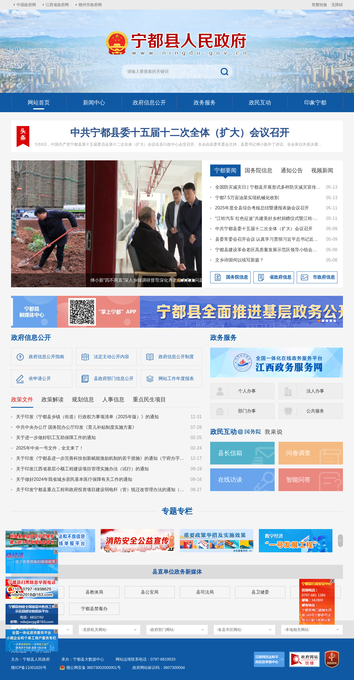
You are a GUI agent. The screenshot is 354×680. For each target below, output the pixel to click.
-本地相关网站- (297, 629)
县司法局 (205, 592)
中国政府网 (26, 4)
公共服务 (315, 411)
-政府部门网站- (162, 629)
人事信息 (113, 399)
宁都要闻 (225, 170)
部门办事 (247, 411)
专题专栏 (177, 511)
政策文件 (22, 399)
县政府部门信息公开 (114, 378)
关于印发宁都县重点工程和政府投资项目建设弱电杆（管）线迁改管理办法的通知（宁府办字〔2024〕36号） (100, 489)
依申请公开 (40, 378)
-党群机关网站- (94, 629)
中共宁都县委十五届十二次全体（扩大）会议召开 (179, 132)
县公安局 (149, 592)
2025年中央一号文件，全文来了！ (50, 448)
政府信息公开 (31, 337)
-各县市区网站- (229, 629)
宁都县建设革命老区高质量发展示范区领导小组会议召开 (268, 249)
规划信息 (83, 399)
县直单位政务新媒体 (177, 572)
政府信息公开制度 (176, 356)
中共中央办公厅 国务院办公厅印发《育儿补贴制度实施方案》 (76, 427)
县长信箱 (230, 453)
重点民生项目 (149, 399)
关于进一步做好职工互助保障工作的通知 (56, 437)
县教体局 (94, 592)
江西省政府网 (57, 4)
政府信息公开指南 (46, 356)
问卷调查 (298, 453)
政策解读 (52, 399)
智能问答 (298, 479)
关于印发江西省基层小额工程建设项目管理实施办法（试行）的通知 (82, 468)
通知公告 (292, 170)
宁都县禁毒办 (94, 608)
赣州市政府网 (90, 4)
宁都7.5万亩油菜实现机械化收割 (247, 197)
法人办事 (315, 391)
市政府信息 (324, 277)
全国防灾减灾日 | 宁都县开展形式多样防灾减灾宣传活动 (268, 187)
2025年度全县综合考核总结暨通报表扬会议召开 (262, 208)
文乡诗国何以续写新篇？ (239, 260)
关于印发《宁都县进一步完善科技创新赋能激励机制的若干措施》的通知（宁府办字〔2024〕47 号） (100, 458)
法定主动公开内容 (111, 356)
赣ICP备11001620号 (28, 667)
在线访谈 (230, 479)
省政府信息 (280, 277)
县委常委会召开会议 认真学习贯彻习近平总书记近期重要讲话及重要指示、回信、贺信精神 (268, 239)
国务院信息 (258, 170)
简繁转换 (319, 4)
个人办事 (247, 391)
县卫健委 (260, 592)
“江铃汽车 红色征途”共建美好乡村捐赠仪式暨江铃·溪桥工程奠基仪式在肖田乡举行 (268, 218)
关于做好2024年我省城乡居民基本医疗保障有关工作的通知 (74, 479)
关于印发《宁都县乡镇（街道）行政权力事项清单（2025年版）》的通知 (87, 416)
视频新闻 (322, 170)
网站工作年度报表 (176, 378)
